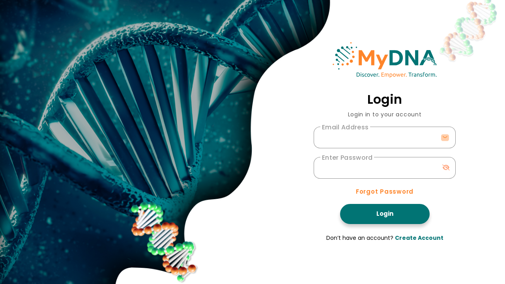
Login (384, 213)
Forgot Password (384, 191)
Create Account (419, 238)
